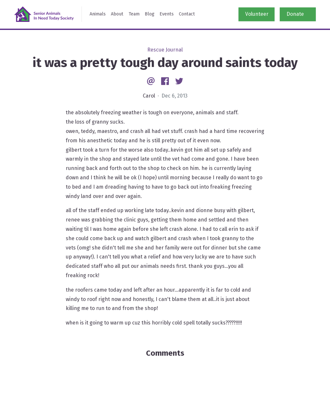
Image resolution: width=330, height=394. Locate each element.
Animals (98, 14)
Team (134, 14)
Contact (187, 14)
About (117, 14)
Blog (149, 14)
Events (167, 14)
